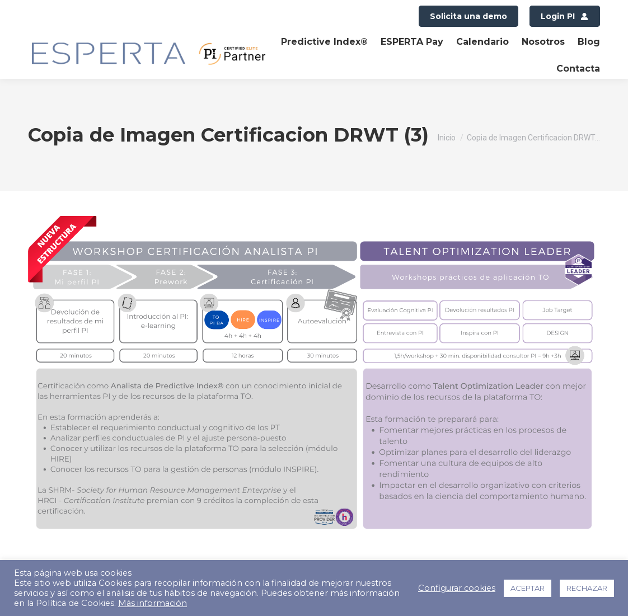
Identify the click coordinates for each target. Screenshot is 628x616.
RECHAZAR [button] (586, 588)
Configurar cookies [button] (456, 588)
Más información (152, 603)
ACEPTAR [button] (527, 588)
